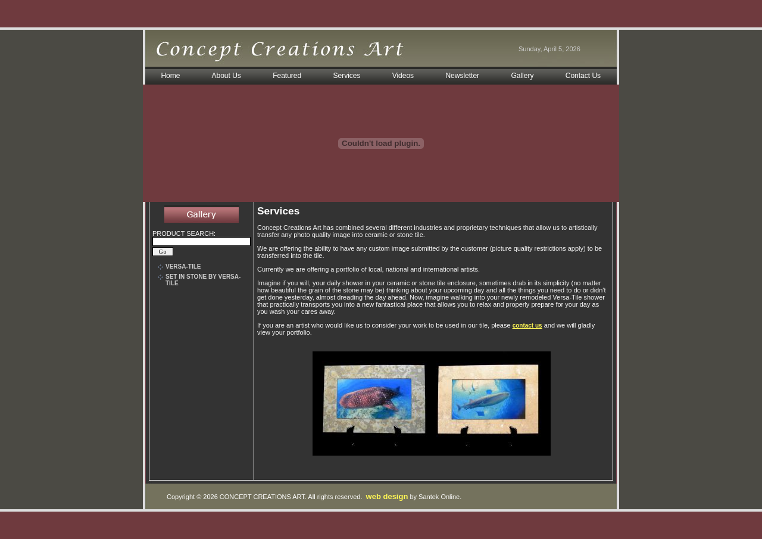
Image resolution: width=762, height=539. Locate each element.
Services (347, 75)
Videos (403, 75)
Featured (287, 75)
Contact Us (583, 75)
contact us (527, 325)
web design (387, 496)
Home (170, 75)
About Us (226, 75)
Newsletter (462, 75)
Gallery (522, 75)
